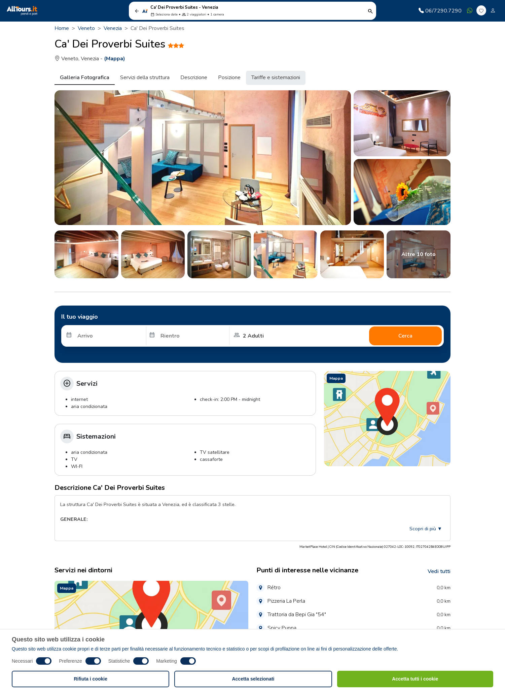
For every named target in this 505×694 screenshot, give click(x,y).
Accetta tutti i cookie (415, 679)
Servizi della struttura (145, 77)
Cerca (405, 336)
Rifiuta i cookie (90, 679)
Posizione (229, 77)
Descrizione (193, 77)
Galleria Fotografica (84, 77)
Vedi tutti (439, 571)
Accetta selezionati (253, 679)
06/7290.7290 (440, 11)
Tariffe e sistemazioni (275, 77)
